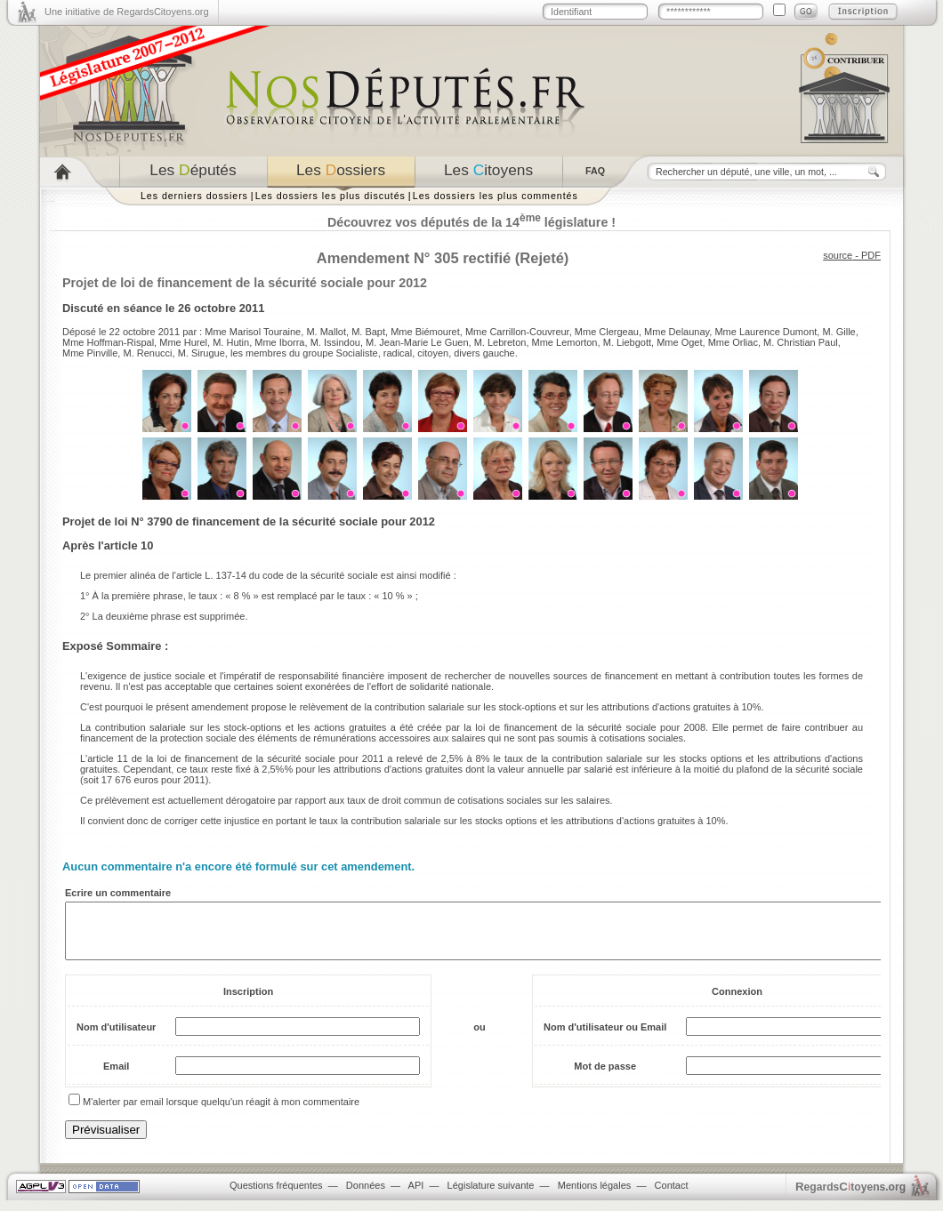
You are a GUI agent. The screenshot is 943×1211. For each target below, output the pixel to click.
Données (365, 1196)
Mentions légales (595, 1196)
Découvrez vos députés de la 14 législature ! (471, 222)
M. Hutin (231, 342)
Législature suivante (491, 1196)
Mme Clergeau (607, 331)
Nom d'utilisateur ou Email (605, 1037)
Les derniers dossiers (194, 195)
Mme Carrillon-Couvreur (517, 331)
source (837, 255)
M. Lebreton (500, 342)
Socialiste (357, 353)
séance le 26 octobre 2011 (194, 308)
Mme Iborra (279, 342)
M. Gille (838, 331)
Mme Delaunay (676, 331)
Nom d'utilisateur (116, 1037)
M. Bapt (368, 331)
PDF (871, 255)
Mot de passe (605, 1076)
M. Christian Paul (800, 342)
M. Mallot (326, 331)
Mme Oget (679, 342)
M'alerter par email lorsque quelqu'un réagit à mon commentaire (221, 1112)
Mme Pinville (89, 353)
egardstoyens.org (850, 1197)
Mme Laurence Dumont (765, 331)
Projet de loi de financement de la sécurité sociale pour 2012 (244, 283)
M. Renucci (147, 353)
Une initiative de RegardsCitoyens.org (126, 11)
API (416, 1196)
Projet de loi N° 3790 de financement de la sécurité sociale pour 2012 (248, 521)
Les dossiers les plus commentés (495, 195)
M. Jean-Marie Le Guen (417, 342)
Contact (672, 1196)
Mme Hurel (183, 342)
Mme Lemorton (565, 342)
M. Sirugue (201, 353)
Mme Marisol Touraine (253, 331)
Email (116, 1076)
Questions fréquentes (276, 1196)
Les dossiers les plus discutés (330, 195)
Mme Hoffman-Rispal (108, 342)
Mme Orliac (733, 342)
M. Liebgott (627, 342)
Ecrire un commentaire (118, 892)
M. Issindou (335, 342)
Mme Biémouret (425, 331)
